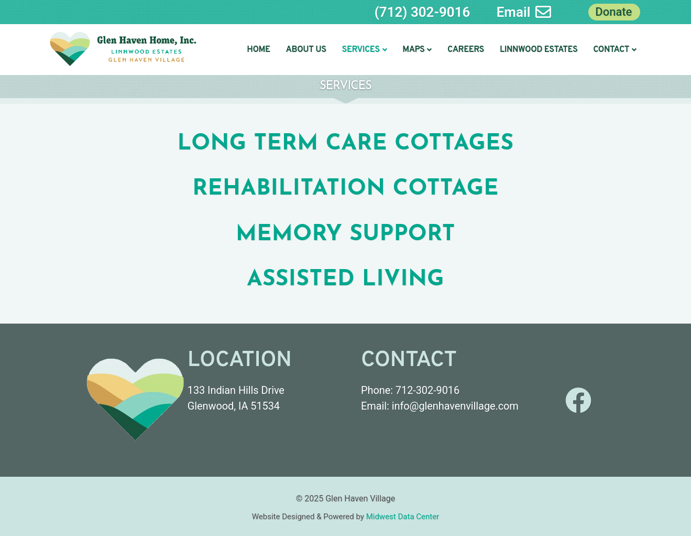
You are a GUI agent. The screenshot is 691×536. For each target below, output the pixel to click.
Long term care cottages (346, 144)
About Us (306, 50)
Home (258, 50)
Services (364, 50)
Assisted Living (345, 280)
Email (514, 12)
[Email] (543, 12)
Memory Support (345, 234)
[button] (364, 50)
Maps (417, 50)
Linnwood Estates (538, 50)
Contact (614, 50)
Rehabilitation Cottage (345, 189)
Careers (465, 50)
